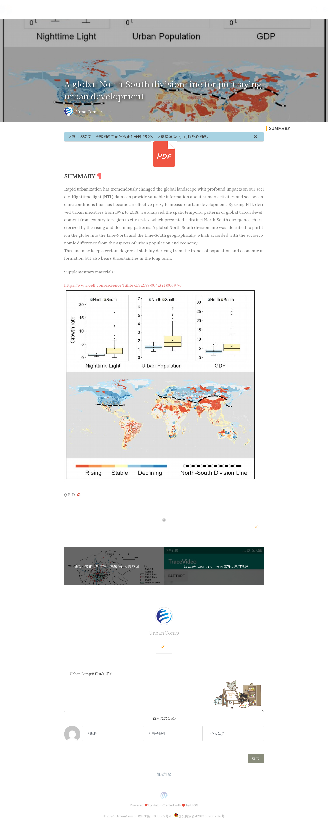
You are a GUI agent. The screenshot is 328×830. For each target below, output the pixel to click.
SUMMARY (279, 250)
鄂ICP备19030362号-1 (154, 816)
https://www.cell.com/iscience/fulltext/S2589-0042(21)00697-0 (123, 285)
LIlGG (194, 805)
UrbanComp (87, 111)
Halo (156, 805)
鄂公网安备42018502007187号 (199, 816)
